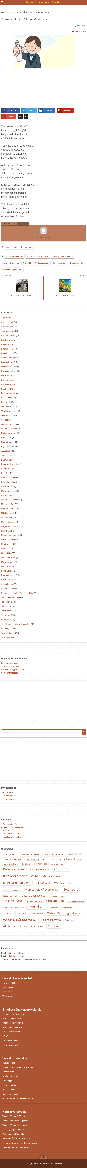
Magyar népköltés (9, 491)
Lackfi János (6, 486)
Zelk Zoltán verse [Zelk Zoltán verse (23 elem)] (51, 920)
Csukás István (7, 362)
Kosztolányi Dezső (9, 482)
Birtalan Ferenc (8, 349)
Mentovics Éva (7, 504)
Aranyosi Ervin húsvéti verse (38, 256)
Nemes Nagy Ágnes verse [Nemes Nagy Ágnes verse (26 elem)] (42, 889)
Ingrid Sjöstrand (8, 447)
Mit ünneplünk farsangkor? (14, 1014)
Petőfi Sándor (7, 571)
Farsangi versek (8, 393)
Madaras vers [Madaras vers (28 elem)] (51, 876)
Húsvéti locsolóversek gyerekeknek (17, 1067)
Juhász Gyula (7, 455)
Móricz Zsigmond (8, 522)
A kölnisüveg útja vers (14, 256)
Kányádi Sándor (8, 460)
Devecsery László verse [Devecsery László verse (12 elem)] (75, 854)
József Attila (6, 451)
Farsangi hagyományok (11, 663)
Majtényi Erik (6, 495)
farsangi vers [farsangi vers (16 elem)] (48, 859)
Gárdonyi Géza (7, 407)
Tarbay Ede (6, 606)
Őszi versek (6, 566)
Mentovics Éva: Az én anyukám (16, 1138)
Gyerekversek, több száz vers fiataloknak (43, 2)
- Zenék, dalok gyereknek (12, 827)
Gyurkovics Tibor (8, 424)
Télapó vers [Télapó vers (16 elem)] (67, 907)
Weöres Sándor (8, 633)
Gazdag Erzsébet (8, 411)
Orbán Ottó (6, 553)
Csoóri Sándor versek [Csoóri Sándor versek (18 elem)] (54, 854)
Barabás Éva (6, 340)
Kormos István (7, 478)
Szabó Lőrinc (7, 584)
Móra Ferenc (6, 518)
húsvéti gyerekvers (59, 263)
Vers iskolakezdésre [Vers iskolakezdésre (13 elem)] (36, 913)
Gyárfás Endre (7, 415)
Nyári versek (6, 544)
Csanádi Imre (7, 353)
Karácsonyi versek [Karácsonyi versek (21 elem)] (40, 869)
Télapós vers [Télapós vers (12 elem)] (54, 907)
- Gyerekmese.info (9, 793)
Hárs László (6, 438)
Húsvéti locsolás (76, 263)
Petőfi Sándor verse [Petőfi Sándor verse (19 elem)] (12, 901)
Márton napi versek (9, 500)
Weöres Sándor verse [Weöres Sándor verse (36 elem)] (20, 920)
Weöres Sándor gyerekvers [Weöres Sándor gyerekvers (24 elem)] (63, 913)
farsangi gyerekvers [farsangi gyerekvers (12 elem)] (33, 859)
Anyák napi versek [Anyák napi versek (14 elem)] (9, 854)
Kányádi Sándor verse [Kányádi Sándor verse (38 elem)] (20, 876)
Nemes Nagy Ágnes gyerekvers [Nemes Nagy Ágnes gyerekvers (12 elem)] (12, 890)
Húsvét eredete (9, 1036)
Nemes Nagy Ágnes (10, 535)
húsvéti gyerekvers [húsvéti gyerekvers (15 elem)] (10, 864)
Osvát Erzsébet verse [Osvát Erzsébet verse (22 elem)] (33, 895)
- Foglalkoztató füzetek (11, 837)
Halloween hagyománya (12, 1023)
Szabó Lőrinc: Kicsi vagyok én (15, 1121)
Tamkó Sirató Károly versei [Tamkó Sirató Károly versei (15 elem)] (13, 907)
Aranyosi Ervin (11, 247)
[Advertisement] (43, 90)
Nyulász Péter (7, 549)
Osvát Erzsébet (8, 562)
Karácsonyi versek (9, 464)
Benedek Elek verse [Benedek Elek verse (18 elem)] (30, 854)
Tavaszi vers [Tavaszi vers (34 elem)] (37, 907)
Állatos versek (7, 322)
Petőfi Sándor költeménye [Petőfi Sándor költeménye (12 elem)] (57, 896)
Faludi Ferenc (7, 389)
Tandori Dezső (7, 602)
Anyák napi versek (9, 327)
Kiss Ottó (5, 473)
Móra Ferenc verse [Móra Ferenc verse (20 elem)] (63, 883)
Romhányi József (8, 580)
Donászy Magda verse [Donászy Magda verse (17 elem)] (13, 859)
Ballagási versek (8, 336)
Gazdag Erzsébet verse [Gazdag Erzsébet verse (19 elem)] (69, 859)
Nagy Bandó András (10, 526)
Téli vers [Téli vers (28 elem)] (8, 913)
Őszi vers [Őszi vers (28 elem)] (37, 926)
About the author (9, 223)
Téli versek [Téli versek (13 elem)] (22, 913)
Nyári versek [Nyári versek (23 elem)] (10, 895)
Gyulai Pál (5, 420)
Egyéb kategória (8, 384)
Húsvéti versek (27, 247)
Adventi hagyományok (12, 1018)
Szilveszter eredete (9, 673)
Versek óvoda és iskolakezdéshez (16, 624)
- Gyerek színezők (9, 824)
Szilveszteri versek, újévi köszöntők (16, 593)
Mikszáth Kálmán (8, 509)
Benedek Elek (7, 344)
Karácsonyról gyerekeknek (12, 670)
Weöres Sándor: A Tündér (13, 1116)
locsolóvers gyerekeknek (12, 270)
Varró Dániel (6, 620)
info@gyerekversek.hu (17, 956)
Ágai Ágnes (6, 318)
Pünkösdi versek (8, 575)
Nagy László (6, 531)
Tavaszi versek (7, 611)
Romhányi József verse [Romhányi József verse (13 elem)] (34, 901)
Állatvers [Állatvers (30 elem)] (9, 926)
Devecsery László (9, 371)
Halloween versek (9, 433)
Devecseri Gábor (8, 367)
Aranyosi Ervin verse (11, 263)
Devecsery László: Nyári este (15, 1147)
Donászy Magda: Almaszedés (15, 1130)
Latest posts (23, 223)
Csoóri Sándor (7, 358)
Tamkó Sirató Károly (10, 597)
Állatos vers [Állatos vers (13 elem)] (69, 920)
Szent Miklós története (10, 666)
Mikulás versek (7, 513)
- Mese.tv (5, 830)
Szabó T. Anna (7, 589)
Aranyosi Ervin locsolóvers (62, 256)
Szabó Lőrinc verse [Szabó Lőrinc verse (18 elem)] (55, 901)
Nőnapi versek (7, 540)
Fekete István (7, 398)
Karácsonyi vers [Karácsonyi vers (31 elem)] (14, 869)
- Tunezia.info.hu (8, 796)
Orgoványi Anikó (8, 557)
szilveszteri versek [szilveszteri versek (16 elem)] (76, 901)
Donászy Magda (8, 375)
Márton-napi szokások (12, 1045)
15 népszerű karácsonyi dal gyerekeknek (20, 1143)
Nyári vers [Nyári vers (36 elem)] (70, 889)
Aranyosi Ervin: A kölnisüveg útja (35, 263)
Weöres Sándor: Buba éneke (14, 1125)
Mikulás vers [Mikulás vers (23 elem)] (43, 883)
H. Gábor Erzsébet (9, 429)
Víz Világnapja (7, 629)
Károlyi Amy (6, 469)
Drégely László (7, 380)
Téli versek (6, 615)
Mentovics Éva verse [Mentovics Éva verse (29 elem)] (17, 882)
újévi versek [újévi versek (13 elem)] (23, 927)
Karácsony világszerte (12, 1032)
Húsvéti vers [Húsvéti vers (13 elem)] (26, 864)
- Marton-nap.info (8, 799)
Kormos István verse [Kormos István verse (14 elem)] (61, 870)
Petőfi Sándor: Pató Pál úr (13, 1134)
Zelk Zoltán (6, 637)
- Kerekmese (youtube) (11, 834)
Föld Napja (6, 402)
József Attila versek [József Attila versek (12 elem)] (57, 864)
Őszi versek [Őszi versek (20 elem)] (54, 926)
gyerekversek (80, 31)
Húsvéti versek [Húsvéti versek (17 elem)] (40, 864)
